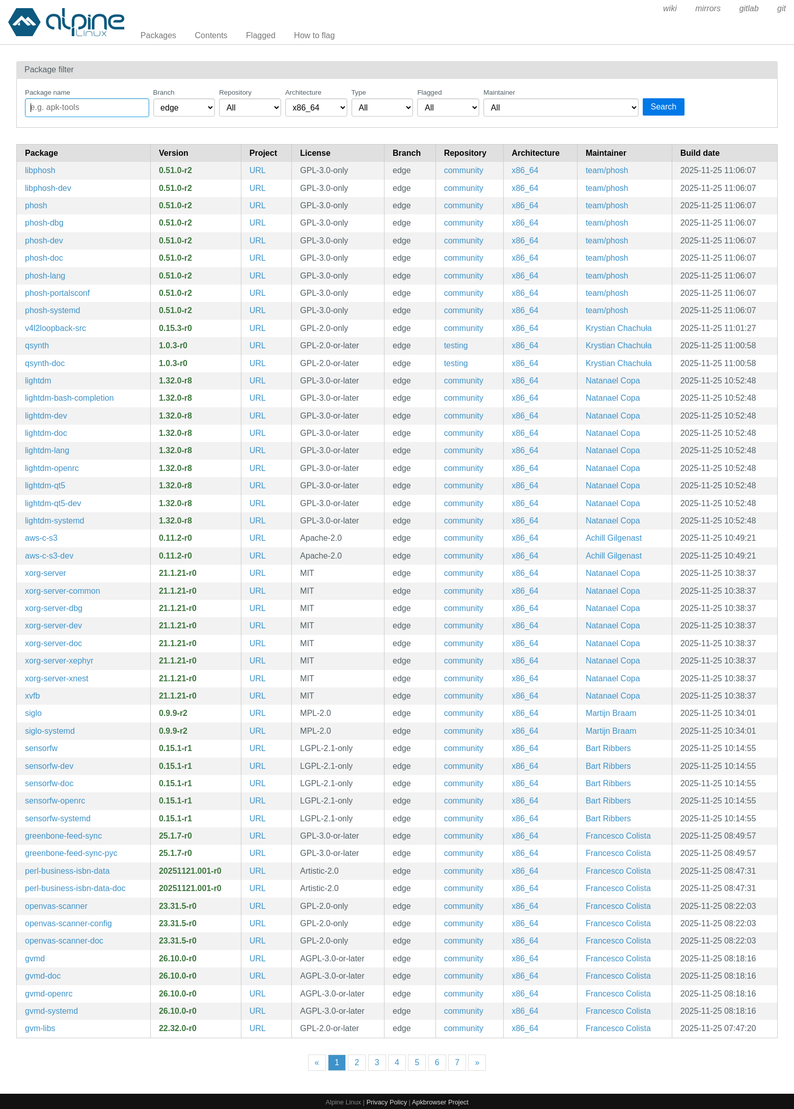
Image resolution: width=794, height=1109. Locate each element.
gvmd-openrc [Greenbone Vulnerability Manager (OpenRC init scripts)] (48, 993)
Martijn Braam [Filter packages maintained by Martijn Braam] (611, 713)
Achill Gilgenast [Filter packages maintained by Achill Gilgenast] (614, 538)
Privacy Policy (386, 1102)
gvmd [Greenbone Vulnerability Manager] (35, 958)
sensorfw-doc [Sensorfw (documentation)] (49, 783)
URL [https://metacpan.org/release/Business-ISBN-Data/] (258, 871)
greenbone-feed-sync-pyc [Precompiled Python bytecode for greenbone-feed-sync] (71, 853)
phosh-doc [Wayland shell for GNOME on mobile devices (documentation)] (44, 258)
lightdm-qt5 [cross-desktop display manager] (45, 485)
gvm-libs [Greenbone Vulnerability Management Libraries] (40, 1028)
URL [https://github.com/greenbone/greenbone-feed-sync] (258, 835)
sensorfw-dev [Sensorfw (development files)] (49, 766)
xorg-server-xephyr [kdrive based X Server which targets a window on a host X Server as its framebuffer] (59, 660)
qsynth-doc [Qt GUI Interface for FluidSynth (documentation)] (45, 363)
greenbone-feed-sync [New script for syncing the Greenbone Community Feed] (63, 835)
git (781, 8)
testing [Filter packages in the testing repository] (456, 345)
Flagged (261, 35)
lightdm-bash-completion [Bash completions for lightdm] (69, 398)
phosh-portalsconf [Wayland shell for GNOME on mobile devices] (57, 293)
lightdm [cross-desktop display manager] (38, 380)
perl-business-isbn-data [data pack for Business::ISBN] (67, 871)
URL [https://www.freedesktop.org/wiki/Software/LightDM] (258, 380)
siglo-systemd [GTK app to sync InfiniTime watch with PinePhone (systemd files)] (50, 731)
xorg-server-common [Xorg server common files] (62, 591)
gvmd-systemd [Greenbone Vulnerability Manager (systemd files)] (51, 1011)
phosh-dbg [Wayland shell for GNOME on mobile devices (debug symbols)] (44, 222)
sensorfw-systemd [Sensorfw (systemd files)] (58, 818)
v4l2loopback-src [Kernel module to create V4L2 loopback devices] (55, 328)
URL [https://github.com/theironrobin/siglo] (258, 713)
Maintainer (499, 92)
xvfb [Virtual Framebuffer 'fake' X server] (32, 695)
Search (664, 106)
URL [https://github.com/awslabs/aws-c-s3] (258, 538)
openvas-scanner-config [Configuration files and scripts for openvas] (68, 923)
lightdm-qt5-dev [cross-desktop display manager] (53, 503)
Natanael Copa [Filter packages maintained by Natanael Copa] (613, 380)
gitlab (748, 8)
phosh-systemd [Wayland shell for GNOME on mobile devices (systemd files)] (52, 310)
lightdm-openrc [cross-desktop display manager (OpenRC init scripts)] (52, 468)
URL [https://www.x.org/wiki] (258, 573)
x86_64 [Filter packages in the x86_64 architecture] (525, 170)
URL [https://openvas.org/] (258, 906)
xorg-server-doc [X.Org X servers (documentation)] (53, 643)
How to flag (314, 35)
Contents (211, 35)
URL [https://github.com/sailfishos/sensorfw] (258, 748)
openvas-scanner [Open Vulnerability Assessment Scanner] (56, 906)
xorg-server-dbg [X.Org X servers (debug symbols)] (54, 608)
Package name (47, 92)
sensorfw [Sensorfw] (41, 748)
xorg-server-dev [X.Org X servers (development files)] (53, 625)
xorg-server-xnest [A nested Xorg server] (56, 678)
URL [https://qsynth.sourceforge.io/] (258, 345)
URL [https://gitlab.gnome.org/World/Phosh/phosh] (258, 170)
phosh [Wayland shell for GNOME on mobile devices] (36, 205)
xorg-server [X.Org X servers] (45, 573)
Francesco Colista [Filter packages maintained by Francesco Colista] (618, 835)
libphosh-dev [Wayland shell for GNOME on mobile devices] (48, 188)
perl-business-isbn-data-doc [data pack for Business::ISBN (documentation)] (75, 888)
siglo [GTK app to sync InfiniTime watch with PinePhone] (33, 713)
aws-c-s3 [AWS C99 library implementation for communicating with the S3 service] (41, 538)
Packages (158, 35)
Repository (235, 92)
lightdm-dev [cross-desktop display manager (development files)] (46, 415)
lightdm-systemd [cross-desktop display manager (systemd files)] (54, 520)
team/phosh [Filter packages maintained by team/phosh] (607, 170)
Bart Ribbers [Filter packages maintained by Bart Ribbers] (608, 748)
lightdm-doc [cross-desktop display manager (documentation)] (46, 433)
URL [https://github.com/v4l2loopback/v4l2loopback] (258, 328)
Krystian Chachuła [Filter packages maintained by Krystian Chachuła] (619, 328)
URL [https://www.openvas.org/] (258, 958)
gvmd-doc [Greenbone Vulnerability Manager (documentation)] (43, 976)
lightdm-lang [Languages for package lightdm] (47, 450)
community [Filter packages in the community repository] (463, 170)
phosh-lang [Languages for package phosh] (45, 275)
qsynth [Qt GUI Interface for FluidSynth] (37, 345)
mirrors (708, 8)
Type (358, 92)
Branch (164, 92)
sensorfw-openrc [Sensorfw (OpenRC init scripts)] (55, 800)
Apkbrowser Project (440, 1102)
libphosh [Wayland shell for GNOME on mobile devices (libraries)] (40, 170)
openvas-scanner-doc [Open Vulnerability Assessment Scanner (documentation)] (64, 940)
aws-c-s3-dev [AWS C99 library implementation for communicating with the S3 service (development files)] (49, 555)
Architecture (303, 92)
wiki (670, 8)
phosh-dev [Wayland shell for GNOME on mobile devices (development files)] (44, 240)
